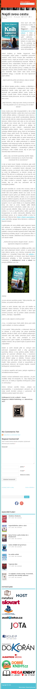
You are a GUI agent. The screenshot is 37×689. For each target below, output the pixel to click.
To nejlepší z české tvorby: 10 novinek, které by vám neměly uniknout (21, 574)
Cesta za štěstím (29, 487)
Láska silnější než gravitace (17, 545)
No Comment (18, 517)
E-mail (22, 471)
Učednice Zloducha (15, 516)
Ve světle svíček (14, 554)
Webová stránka (25, 475)
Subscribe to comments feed (12, 435)
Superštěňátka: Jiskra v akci (18, 525)
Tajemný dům (13, 564)
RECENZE (25, 17)
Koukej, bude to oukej (8, 487)
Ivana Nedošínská (7, 17)
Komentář (4, 447)
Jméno (22, 467)
